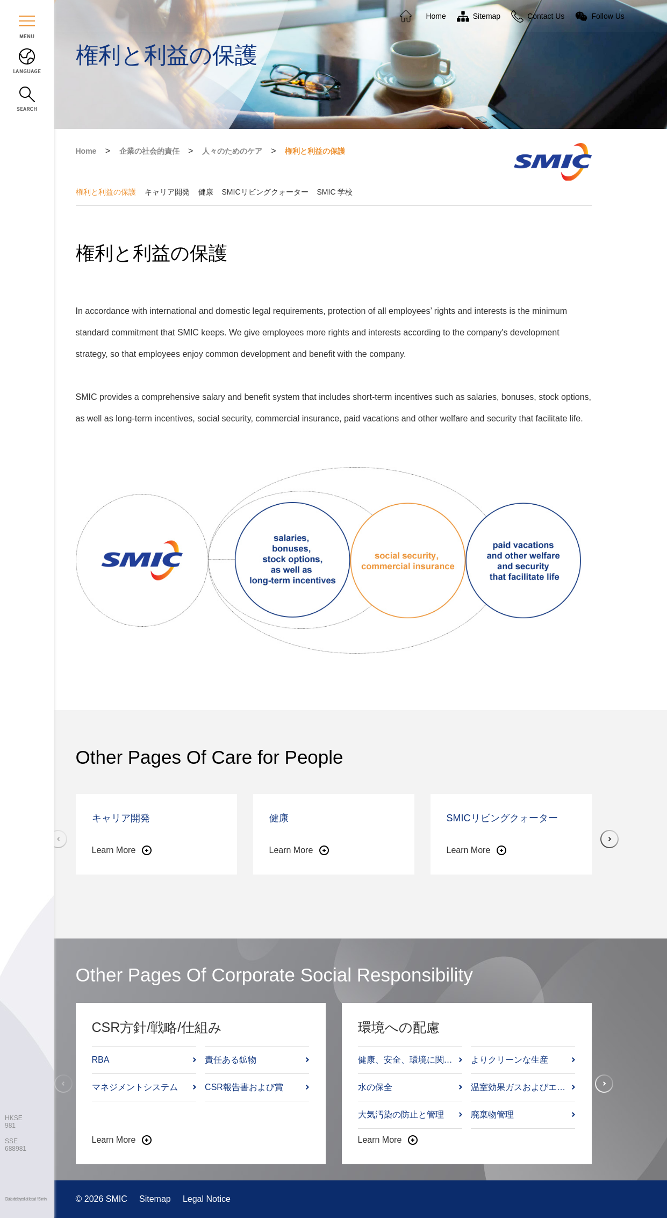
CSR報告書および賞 (244, 1087)
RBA (101, 1059)
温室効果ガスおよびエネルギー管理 (520, 1087)
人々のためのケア (232, 151)
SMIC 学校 (335, 192)
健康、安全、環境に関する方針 (407, 1059)
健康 (205, 192)
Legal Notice (207, 1198)
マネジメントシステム (135, 1087)
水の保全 (375, 1087)
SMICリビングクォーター (265, 192)
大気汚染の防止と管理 (401, 1114)
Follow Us (607, 16)
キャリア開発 (167, 192)
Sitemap (156, 1198)
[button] (609, 839)
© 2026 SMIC (103, 1198)
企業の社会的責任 (149, 151)
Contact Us (545, 16)
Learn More (114, 850)
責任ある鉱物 (230, 1059)
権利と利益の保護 (315, 151)
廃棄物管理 (492, 1114)
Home (86, 151)
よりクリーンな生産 (509, 1059)
